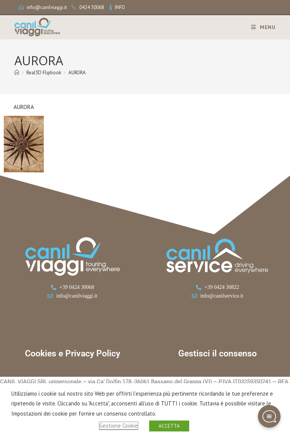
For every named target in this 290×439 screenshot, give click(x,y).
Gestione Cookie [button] (118, 425)
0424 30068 (91, 7)
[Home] (16, 72)
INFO (120, 7)
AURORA (77, 72)
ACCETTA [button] (169, 426)
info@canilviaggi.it (47, 7)
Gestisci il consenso (217, 353)
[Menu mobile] (260, 27)
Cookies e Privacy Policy (72, 353)
